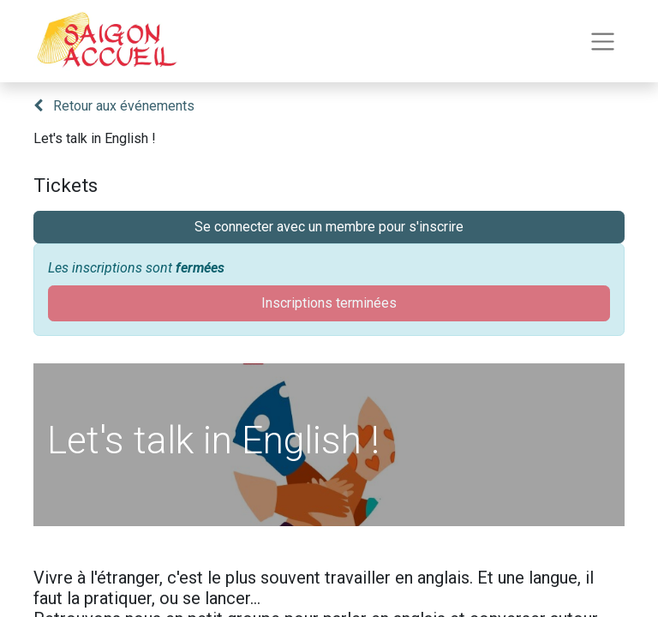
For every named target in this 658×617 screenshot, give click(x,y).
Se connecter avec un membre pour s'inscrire (329, 227)
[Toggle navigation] (603, 41)
